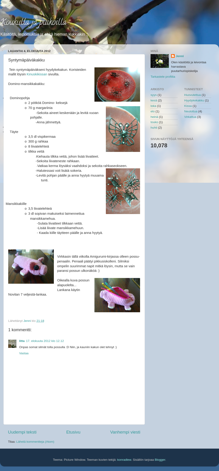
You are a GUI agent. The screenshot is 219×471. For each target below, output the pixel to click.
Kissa (188, 106)
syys (154, 95)
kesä (154, 100)
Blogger (160, 459)
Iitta (22, 341)
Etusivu (73, 432)
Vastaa (24, 353)
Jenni (180, 56)
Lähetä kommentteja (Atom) (35, 441)
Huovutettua (192, 95)
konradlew (124, 459)
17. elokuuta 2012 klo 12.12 (45, 341)
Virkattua (190, 117)
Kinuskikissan (37, 74)
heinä (154, 117)
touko (154, 122)
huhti (154, 127)
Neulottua (191, 111)
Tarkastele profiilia (163, 76)
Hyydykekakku (194, 100)
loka (153, 106)
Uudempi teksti (22, 432)
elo (153, 111)
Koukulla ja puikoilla (33, 22)
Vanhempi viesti (125, 432)
